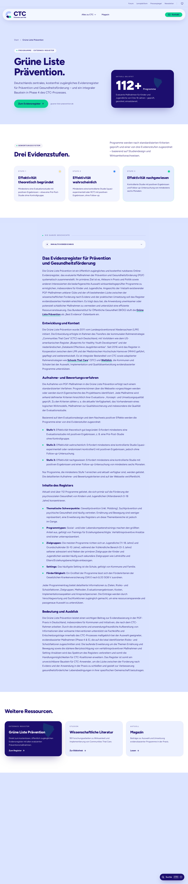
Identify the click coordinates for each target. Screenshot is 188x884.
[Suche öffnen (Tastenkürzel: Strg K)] (170, 876)
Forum (131, 3)
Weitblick (106, 362)
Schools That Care (77, 362)
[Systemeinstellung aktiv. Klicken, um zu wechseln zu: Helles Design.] (182, 3)
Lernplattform (141, 3)
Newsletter (169, 3)
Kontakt (172, 15)
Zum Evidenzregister (31, 105)
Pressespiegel (156, 3)
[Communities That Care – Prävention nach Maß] (17, 15)
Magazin (105, 15)
